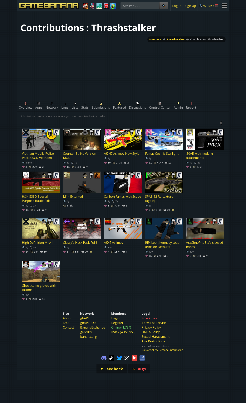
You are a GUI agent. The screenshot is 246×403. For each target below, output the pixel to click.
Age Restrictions (153, 341)
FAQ (66, 323)
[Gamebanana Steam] (111, 358)
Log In (176, 6)
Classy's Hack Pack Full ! (80, 242)
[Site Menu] (224, 5)
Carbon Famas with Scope (122, 196)
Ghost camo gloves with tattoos (39, 287)
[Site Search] (163, 5)
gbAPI (84, 318)
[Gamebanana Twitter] (127, 358)
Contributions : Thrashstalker (207, 39)
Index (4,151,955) (123, 332)
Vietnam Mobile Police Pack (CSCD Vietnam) (38, 155)
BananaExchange (92, 327)
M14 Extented (73, 196)
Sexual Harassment (156, 336)
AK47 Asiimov (113, 242)
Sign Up (190, 6)
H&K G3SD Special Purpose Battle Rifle (36, 198)
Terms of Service (154, 323)
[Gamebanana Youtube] (134, 358)
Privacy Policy (151, 327)
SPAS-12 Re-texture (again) (159, 198)
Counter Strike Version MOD (79, 155)
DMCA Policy (151, 332)
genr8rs (86, 332)
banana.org (88, 336)
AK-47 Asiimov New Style (121, 153)
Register (117, 323)
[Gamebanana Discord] (104, 358)
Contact (68, 327)
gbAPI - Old (88, 323)
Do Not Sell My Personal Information (162, 350)
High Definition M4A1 (37, 242)
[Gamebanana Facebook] (142, 358)
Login (115, 318)
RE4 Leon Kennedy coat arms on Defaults (162, 244)
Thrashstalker (176, 39)
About (67, 318)
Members (155, 39)
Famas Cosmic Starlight (162, 153)
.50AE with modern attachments (199, 155)
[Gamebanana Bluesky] (119, 358)
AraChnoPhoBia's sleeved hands (204, 244)
